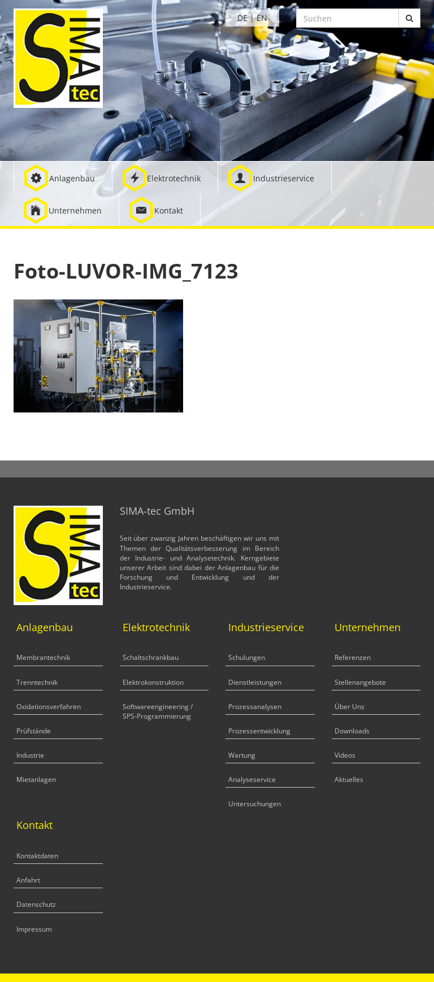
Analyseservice (252, 779)
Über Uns (349, 706)
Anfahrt (28, 880)
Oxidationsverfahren (48, 706)
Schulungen (246, 657)
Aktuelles (349, 779)
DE (242, 17)
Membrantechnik (43, 657)
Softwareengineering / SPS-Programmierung (158, 711)
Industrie (30, 755)
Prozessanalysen (254, 706)
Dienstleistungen (254, 682)
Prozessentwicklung (259, 731)
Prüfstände (33, 731)
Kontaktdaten (37, 856)
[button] (63, 178)
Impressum (34, 929)
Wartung (241, 755)
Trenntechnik (37, 682)
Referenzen (353, 657)
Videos (345, 755)
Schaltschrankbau (151, 657)
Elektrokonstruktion (153, 682)
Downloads (352, 731)
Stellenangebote (360, 682)
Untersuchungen (254, 804)
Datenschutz (36, 904)
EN (262, 17)
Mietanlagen (36, 779)
